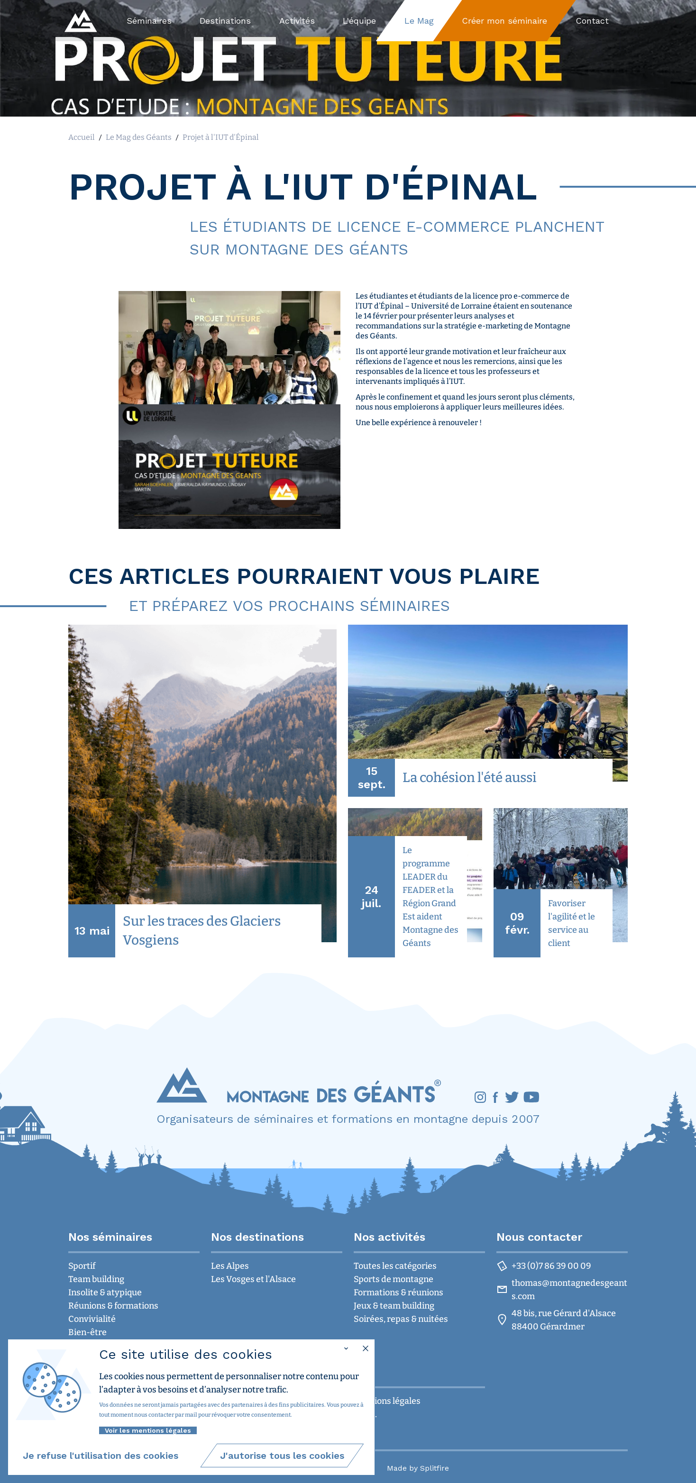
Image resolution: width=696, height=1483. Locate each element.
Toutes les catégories (395, 1266)
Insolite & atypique (105, 1292)
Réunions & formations (113, 1306)
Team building (96, 1279)
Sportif (81, 1266)
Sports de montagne (393, 1279)
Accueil (81, 137)
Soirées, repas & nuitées (401, 1319)
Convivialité (92, 1319)
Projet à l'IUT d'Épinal (221, 137)
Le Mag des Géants (139, 137)
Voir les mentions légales (148, 1430)
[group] (202, 791)
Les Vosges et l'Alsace (253, 1279)
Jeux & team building (394, 1306)
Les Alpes (230, 1266)
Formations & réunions (398, 1292)
